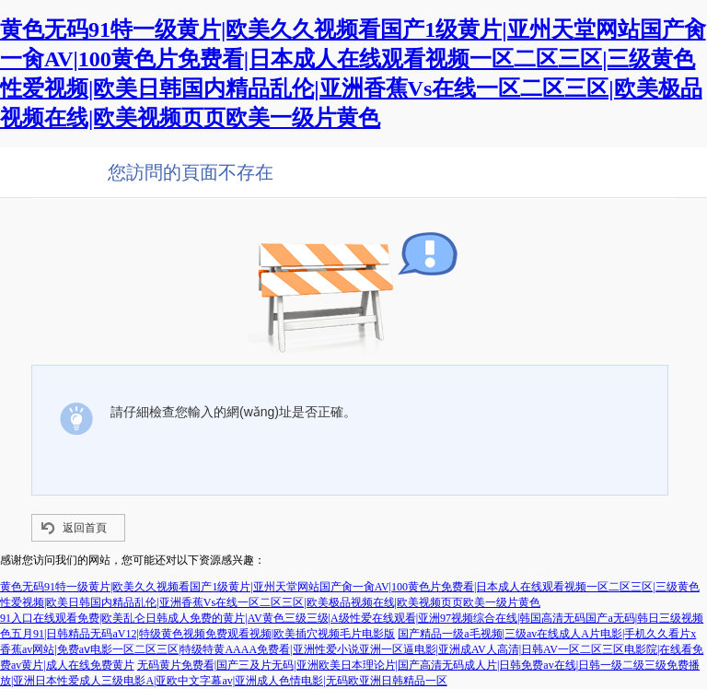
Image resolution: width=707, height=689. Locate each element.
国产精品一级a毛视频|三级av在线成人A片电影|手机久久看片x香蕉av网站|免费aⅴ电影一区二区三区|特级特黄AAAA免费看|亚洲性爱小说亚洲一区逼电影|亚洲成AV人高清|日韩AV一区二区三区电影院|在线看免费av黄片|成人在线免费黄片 (351, 649)
